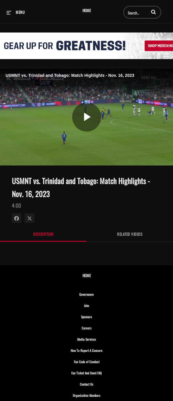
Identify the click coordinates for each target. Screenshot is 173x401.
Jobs (99, 304)
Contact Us (99, 383)
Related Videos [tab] (129, 234)
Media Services (99, 338)
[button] (153, 12)
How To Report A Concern (99, 349)
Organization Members (99, 394)
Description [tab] (43, 234)
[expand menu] (15, 12)
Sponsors (99, 316)
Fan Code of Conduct (99, 361)
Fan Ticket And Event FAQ (99, 372)
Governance (99, 293)
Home (87, 10)
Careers (99, 327)
